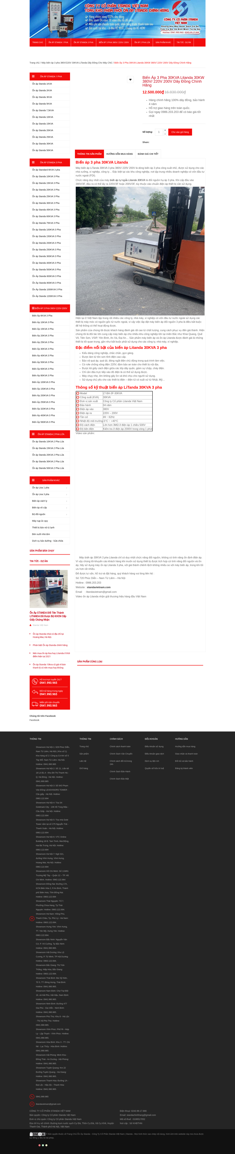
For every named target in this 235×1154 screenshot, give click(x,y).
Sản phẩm (84, 754)
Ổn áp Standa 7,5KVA (43, 110)
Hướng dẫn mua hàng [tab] (119, 154)
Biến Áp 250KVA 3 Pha (43, 402)
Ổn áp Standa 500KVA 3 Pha (46, 269)
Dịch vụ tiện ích (152, 761)
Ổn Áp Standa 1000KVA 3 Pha (47, 289)
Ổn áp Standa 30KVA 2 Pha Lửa (48, 461)
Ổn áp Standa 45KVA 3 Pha (46, 209)
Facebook (34, 720)
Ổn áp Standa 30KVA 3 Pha (46, 203)
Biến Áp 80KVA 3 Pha (43, 375)
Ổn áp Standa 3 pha (83, 42)
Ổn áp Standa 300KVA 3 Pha (46, 256)
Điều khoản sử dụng (154, 746)
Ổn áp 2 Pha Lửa (142, 42)
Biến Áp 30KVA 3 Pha (43, 349)
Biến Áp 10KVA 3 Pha (43, 322)
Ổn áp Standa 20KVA (42, 130)
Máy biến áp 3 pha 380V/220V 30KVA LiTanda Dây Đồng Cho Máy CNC (77, 62)
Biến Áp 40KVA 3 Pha (43, 355)
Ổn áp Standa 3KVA (42, 97)
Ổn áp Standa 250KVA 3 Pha (46, 249)
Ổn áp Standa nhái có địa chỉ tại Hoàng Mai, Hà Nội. (48, 635)
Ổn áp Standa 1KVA (42, 84)
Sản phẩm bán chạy (42, 550)
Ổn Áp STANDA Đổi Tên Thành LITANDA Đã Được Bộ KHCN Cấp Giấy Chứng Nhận (48, 616)
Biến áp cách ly (39, 501)
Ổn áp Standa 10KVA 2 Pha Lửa (48, 441)
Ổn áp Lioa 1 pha (40, 487)
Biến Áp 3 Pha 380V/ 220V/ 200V (114, 42)
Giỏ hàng (84, 768)
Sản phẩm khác (163, 42)
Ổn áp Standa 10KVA (42, 117)
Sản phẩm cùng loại (89, 661)
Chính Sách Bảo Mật (119, 779)
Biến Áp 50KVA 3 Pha (43, 362)
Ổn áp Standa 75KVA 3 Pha (46, 223)
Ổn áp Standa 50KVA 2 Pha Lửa (48, 468)
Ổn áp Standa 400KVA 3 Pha (46, 263)
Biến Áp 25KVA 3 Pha (43, 342)
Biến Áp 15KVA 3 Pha (43, 329)
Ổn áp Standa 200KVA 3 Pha (46, 243)
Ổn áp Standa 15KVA (42, 123)
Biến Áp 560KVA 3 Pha (43, 422)
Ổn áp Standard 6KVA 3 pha (46, 169)
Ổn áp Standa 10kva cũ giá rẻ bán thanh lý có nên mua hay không (49, 666)
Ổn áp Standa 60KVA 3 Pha (46, 216)
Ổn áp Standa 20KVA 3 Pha (46, 189)
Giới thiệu (37, 51)
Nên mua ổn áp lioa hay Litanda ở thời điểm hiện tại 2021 (51, 655)
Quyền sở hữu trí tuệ (154, 768)
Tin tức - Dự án (39, 561)
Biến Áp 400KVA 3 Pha (43, 415)
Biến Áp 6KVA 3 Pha (42, 315)
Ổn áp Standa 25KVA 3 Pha (46, 196)
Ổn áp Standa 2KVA (42, 90)
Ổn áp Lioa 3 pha (40, 494)
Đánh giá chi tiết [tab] (148, 154)
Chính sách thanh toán (120, 746)
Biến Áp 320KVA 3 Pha (43, 408)
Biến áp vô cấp (39, 507)
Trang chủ (84, 746)
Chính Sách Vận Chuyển (121, 754)
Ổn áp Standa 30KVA (42, 143)
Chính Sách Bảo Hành (120, 771)
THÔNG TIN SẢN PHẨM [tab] (89, 154)
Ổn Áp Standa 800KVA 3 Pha (46, 283)
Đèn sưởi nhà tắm (41, 534)
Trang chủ (37, 42)
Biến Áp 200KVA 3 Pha (43, 395)
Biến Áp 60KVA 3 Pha (43, 369)
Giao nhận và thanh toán (186, 754)
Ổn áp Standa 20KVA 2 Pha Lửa (48, 455)
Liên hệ (83, 761)
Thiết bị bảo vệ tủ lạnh (43, 527)
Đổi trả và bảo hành (184, 761)
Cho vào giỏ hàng (180, 132)
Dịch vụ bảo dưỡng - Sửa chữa (47, 541)
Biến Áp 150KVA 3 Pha (43, 389)
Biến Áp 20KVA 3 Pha (43, 335)
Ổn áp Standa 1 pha (58, 42)
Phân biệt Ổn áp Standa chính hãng (50, 645)
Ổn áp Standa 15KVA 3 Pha (46, 183)
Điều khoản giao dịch (154, 754)
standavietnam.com (98, 587)
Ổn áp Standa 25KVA (42, 137)
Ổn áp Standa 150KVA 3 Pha (46, 236)
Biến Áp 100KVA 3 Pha (43, 382)
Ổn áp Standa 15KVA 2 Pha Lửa (48, 448)
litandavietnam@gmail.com (48, 1104)
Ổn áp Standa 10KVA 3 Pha (46, 176)
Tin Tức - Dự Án (184, 42)
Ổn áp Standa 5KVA (42, 103)
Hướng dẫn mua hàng (185, 746)
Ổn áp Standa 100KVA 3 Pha (46, 229)
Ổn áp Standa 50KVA (42, 150)
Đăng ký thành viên (184, 768)
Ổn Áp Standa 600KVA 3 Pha (46, 276)
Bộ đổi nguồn (38, 514)
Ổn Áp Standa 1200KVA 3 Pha (47, 296)
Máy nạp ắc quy (40, 521)
